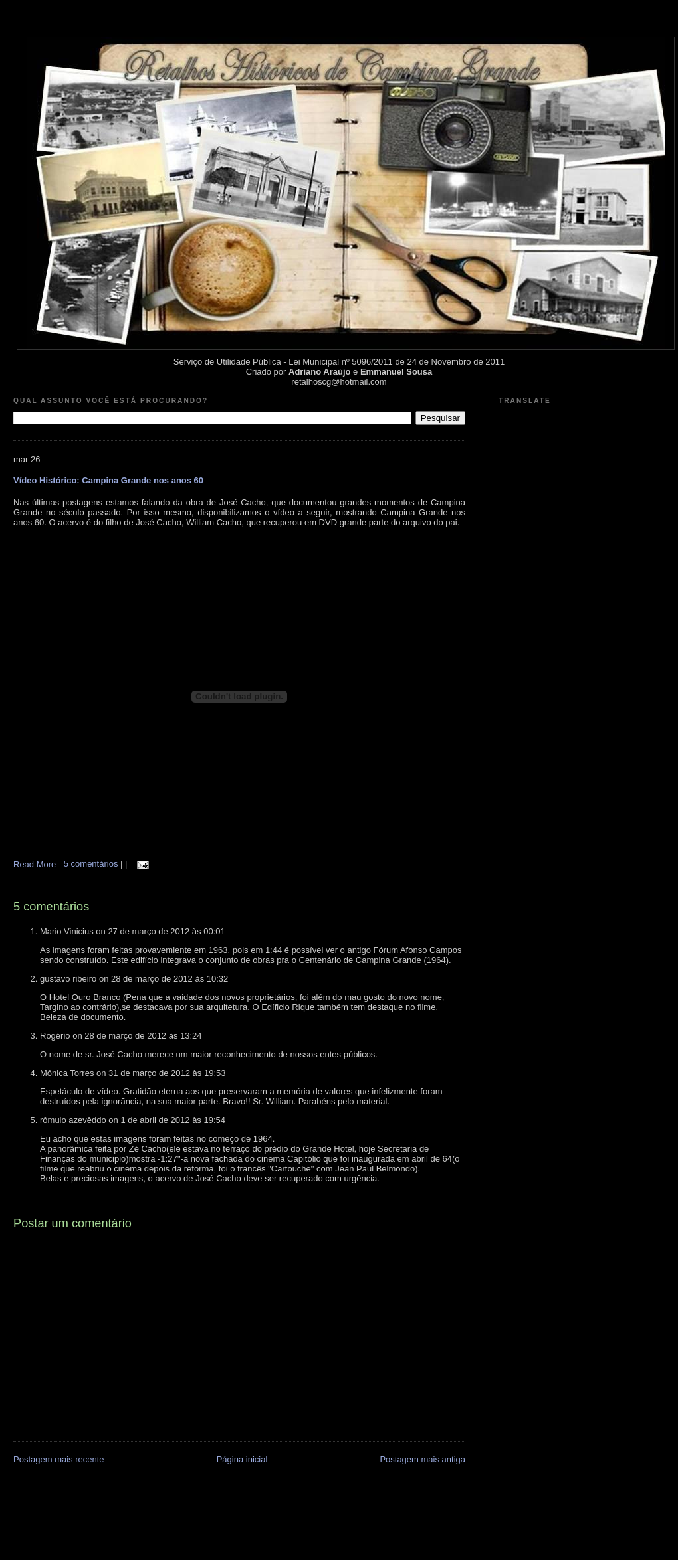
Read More (34, 864)
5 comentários (92, 864)
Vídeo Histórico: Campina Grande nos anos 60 (108, 480)
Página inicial (242, 1459)
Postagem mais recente (58, 1459)
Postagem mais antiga (422, 1459)
